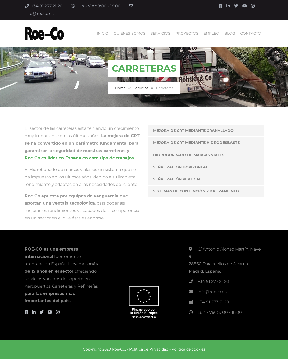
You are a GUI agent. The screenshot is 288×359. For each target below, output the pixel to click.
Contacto (250, 33)
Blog (229, 33)
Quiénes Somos (129, 33)
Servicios (160, 33)
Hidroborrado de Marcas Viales (188, 155)
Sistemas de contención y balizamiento (196, 191)
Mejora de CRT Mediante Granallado (193, 130)
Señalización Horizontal (180, 167)
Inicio (102, 33)
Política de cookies (188, 349)
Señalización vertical (177, 179)
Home (120, 88)
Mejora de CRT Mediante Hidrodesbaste (196, 142)
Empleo (211, 33)
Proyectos (186, 33)
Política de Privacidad (148, 349)
